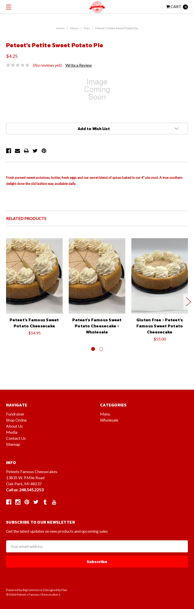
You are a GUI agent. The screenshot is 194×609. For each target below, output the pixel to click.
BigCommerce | (33, 590)
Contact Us (16, 438)
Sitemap (13, 444)
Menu (74, 28)
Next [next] (188, 301)
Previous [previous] (6, 301)
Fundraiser (15, 413)
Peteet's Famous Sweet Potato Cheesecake (34, 323)
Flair (64, 590)
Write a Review (78, 65)
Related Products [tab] (26, 218)
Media (11, 432)
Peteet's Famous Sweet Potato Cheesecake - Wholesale (97, 326)
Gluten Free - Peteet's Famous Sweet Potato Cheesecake (159, 326)
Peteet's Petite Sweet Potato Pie (116, 28)
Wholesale (109, 420)
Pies (87, 28)
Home (60, 28)
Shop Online (16, 420)
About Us (14, 426)
